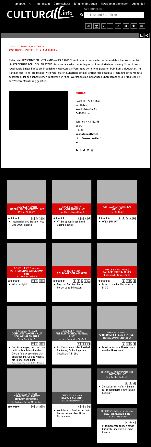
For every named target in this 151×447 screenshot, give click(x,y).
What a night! (19, 284)
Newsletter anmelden (114, 3)
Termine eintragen (85, 3)
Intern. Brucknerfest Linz (26, 209)
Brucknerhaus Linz (72, 209)
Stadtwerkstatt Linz (117, 413)
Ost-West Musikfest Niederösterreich (27, 398)
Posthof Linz (117, 374)
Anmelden (138, 3)
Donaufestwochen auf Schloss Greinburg (27, 335)
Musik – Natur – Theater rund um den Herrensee (118, 349)
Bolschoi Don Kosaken (72, 273)
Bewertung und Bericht (32, 46)
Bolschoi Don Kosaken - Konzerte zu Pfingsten (70, 286)
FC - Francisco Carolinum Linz (26, 272)
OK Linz (117, 209)
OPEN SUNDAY (110, 221)
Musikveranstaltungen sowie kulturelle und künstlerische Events (118, 429)
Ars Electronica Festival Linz (72, 335)
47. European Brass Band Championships (71, 223)
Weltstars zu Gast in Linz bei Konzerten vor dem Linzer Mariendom (73, 413)
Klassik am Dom (71, 398)
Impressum (43, 3)
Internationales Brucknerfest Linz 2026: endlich (28, 223)
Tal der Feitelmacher (117, 272)
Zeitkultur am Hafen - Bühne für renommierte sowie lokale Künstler (118, 390)
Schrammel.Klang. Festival (117, 335)
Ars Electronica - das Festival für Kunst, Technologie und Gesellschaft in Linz (73, 350)
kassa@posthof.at (87, 134)
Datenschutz (62, 3)
